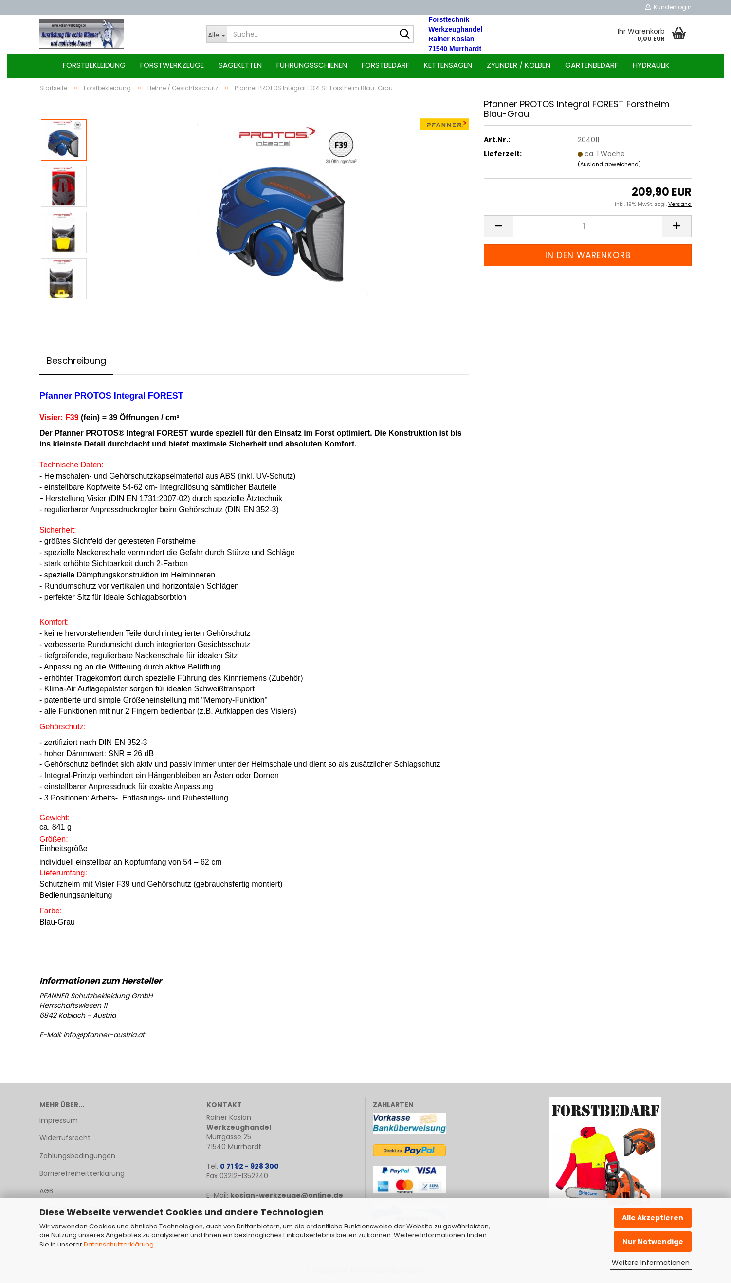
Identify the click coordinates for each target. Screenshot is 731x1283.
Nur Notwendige (652, 1241)
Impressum (58, 1120)
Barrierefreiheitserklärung (82, 1173)
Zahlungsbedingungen (77, 1156)
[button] (498, 226)
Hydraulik (651, 65)
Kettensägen (448, 65)
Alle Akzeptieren (652, 1218)
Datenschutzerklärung (119, 1244)
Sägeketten (240, 65)
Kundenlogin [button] (668, 7)
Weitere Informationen (651, 1262)
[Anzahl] (587, 226)
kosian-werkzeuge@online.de (286, 1195)
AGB (46, 1191)
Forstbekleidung (94, 65)
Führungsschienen (311, 65)
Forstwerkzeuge (172, 65)
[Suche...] (216, 34)
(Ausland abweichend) (609, 164)
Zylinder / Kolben (518, 65)
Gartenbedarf (591, 65)
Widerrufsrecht (65, 1138)
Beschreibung (76, 360)
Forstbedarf (385, 65)
